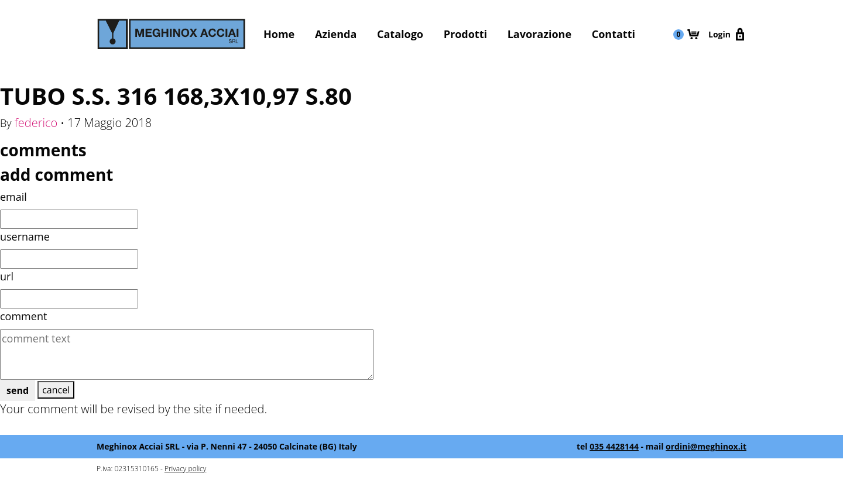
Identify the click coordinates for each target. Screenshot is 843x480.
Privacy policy (185, 469)
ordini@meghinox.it (706, 446)
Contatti (613, 34)
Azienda (336, 34)
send (17, 390)
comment (23, 316)
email (13, 197)
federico (36, 123)
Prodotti (465, 34)
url (6, 276)
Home (278, 34)
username (25, 236)
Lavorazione (539, 34)
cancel (56, 389)
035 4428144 (614, 446)
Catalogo (400, 34)
